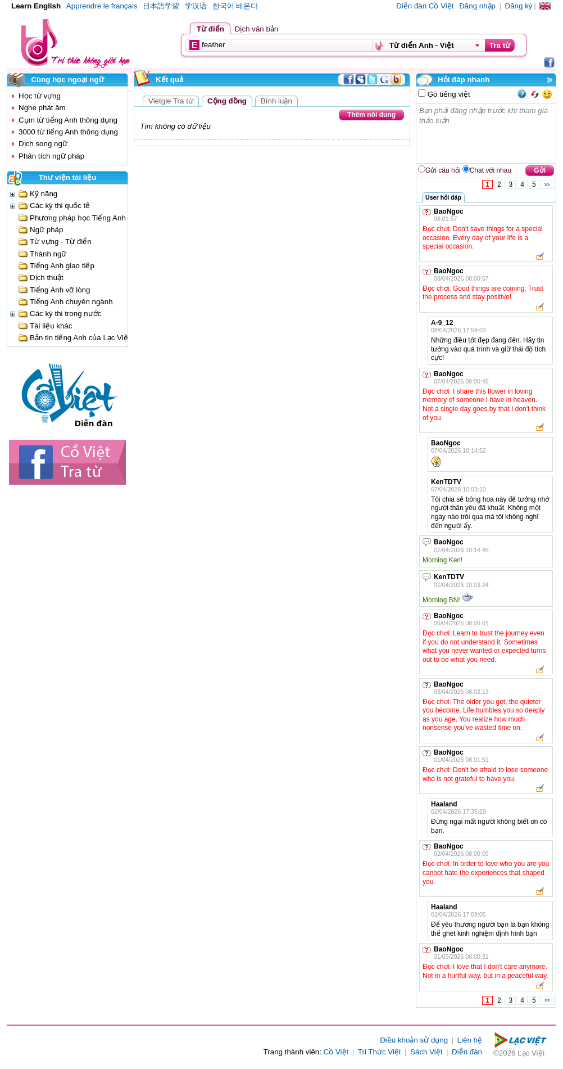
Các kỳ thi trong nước (65, 313)
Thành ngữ (48, 254)
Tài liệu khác (51, 326)
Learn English (36, 6)
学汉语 (196, 6)
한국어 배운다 (235, 6)
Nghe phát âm (42, 107)
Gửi (540, 170)
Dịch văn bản (256, 29)
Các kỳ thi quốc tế (60, 205)
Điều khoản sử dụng (414, 1040)
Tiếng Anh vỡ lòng (60, 290)
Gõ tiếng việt (447, 94)
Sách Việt (426, 1052)
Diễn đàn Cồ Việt (424, 6)
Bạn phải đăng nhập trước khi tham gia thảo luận (486, 133)
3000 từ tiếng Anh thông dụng (68, 132)
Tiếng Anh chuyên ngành (71, 301)
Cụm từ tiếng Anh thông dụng (68, 120)
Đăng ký (519, 6)
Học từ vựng (40, 96)
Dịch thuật (46, 277)
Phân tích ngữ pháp (51, 156)
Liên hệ (469, 1040)
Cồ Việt (336, 1052)
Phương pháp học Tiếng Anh (78, 218)
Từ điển (210, 29)
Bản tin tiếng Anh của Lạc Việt (80, 337)
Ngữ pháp (46, 229)
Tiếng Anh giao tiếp (62, 265)
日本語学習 (161, 6)
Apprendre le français (102, 6)
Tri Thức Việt (379, 1052)
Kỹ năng (43, 194)
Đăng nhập (477, 6)
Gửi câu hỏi (442, 170)
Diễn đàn (467, 1052)
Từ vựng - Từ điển (61, 241)
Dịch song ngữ (43, 143)
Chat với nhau (490, 170)
